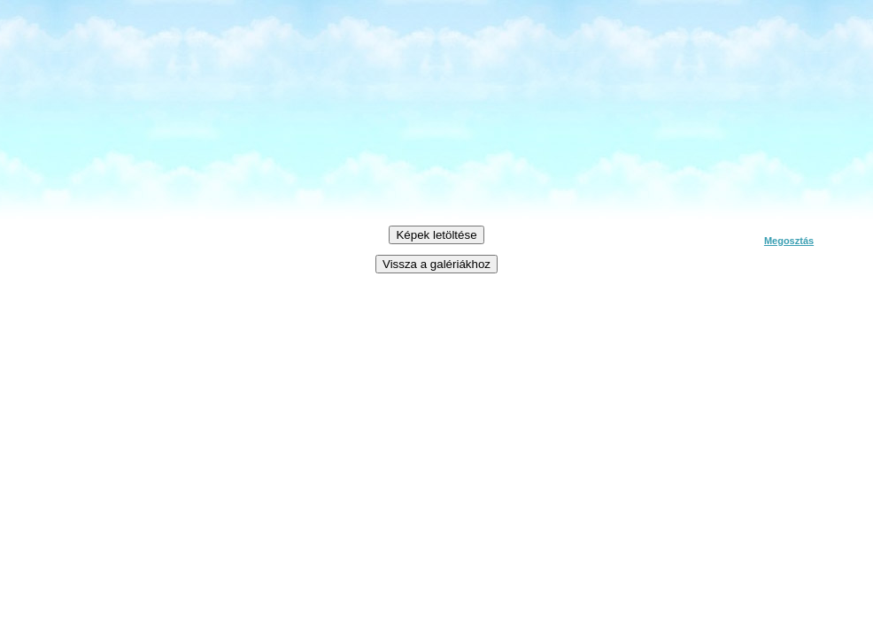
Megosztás (789, 240)
